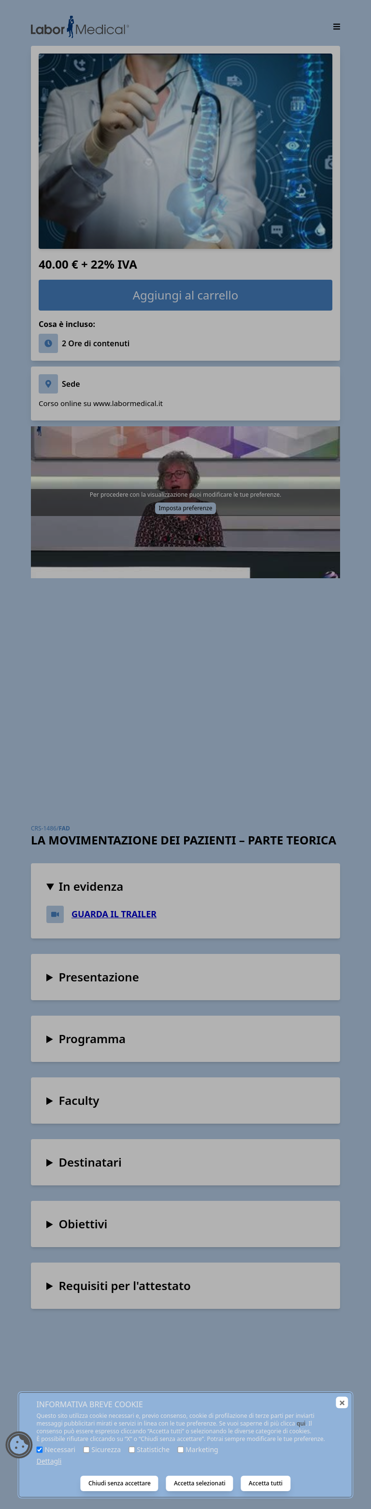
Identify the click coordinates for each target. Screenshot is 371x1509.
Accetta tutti (266, 1483)
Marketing (202, 1449)
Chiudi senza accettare (119, 1483)
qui (301, 1423)
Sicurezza (106, 1449)
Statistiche (153, 1449)
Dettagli (48, 1461)
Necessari (59, 1449)
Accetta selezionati (200, 1483)
